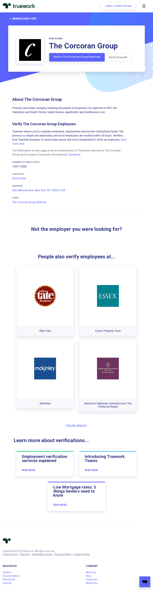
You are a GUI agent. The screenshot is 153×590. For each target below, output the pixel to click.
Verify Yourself (118, 57)
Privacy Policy (10, 554)
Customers (92, 579)
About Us (91, 572)
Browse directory (22, 19)
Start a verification (118, 6)
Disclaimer (74, 154)
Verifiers (7, 572)
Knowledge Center (42, 554)
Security (7, 583)
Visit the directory (76, 425)
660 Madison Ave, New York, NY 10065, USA (38, 190)
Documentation (63, 554)
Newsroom (92, 583)
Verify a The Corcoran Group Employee (77, 56)
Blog (88, 576)
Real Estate (19, 178)
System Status (82, 554)
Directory (25, 554)
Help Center (9, 579)
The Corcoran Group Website (29, 202)
